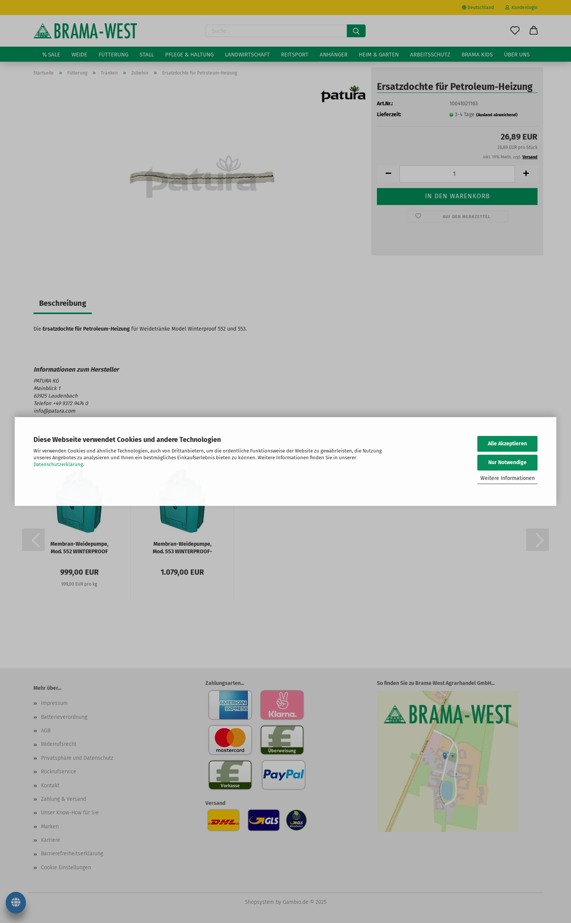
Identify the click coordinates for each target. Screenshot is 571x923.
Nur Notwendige (507, 462)
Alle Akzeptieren (507, 443)
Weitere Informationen (507, 478)
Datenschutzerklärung (58, 464)
